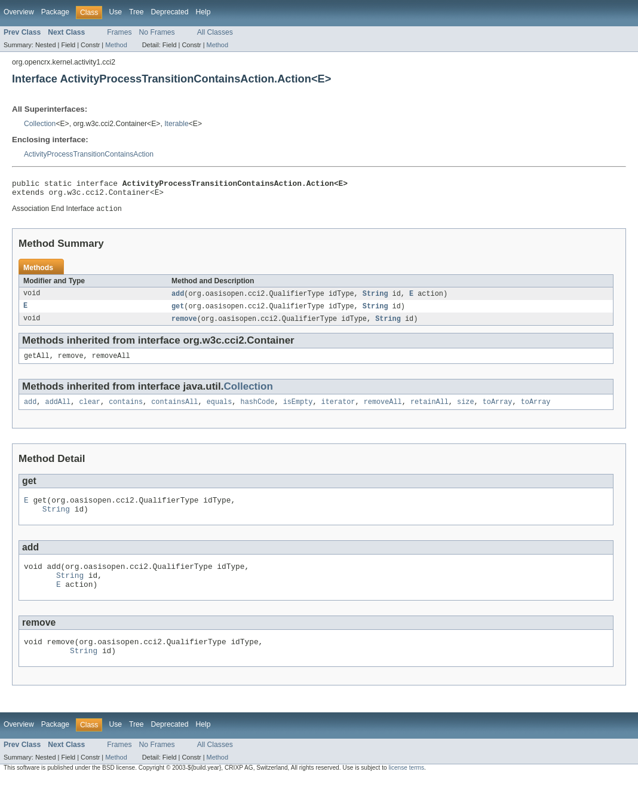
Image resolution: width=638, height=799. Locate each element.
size (465, 410)
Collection (40, 124)
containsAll (174, 410)
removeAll (383, 410)
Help (202, 12)
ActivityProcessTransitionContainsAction (89, 154)
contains (126, 410)
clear (89, 410)
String (375, 298)
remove (184, 324)
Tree (136, 12)
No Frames (157, 32)
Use (115, 12)
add (177, 298)
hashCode (257, 410)
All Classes (215, 32)
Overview (19, 12)
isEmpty (298, 410)
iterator (338, 410)
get (177, 311)
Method (116, 44)
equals (219, 410)
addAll (58, 410)
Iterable (176, 124)
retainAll (429, 410)
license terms (406, 788)
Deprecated (170, 12)
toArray (498, 410)
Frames (119, 32)
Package (55, 12)
